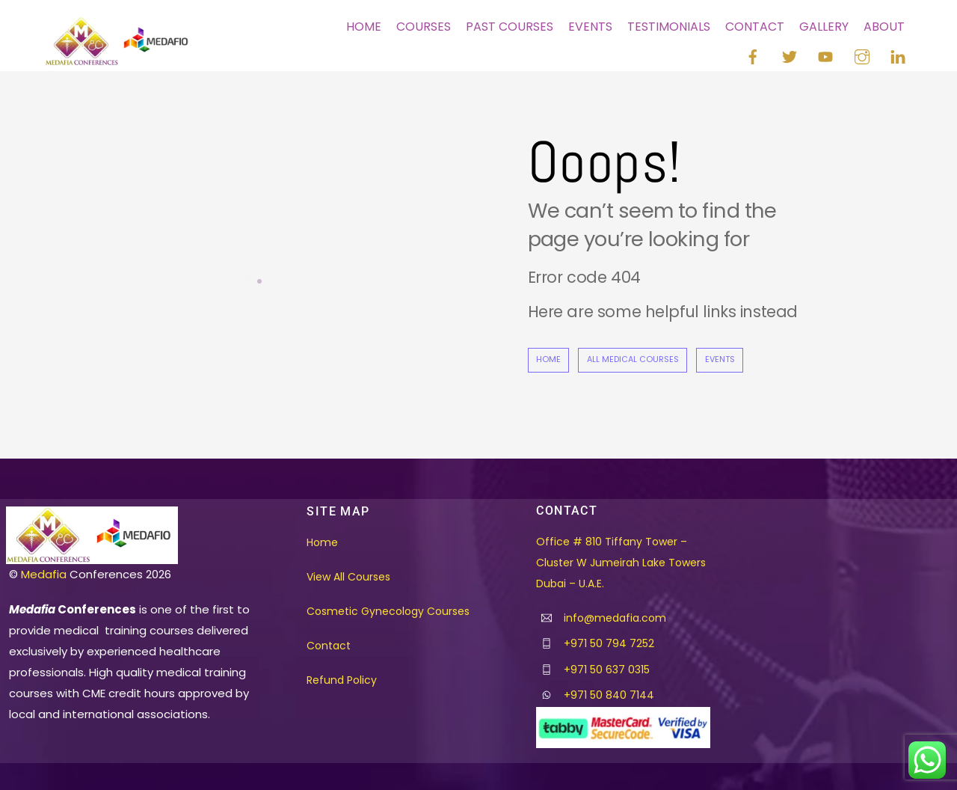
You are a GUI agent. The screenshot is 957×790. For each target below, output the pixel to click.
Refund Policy (342, 680)
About (884, 26)
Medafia (44, 574)
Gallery (824, 26)
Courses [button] (423, 26)
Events (590, 26)
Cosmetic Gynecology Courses (388, 611)
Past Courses (509, 26)
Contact (754, 26)
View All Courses (348, 576)
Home (363, 26)
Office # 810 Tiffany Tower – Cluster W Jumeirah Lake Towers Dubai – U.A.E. (621, 562)
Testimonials (668, 26)
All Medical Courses (633, 359)
